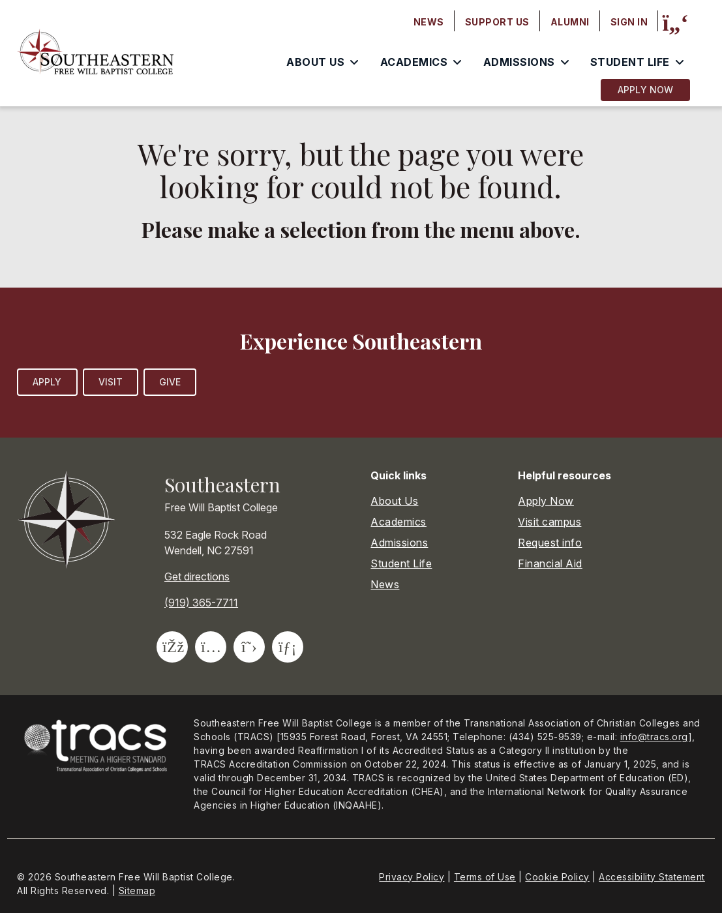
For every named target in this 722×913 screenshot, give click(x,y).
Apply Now (645, 89)
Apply (47, 381)
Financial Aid (550, 563)
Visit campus (549, 521)
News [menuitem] (429, 21)
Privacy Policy (411, 876)
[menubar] (531, 22)
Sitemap (137, 890)
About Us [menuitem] (315, 61)
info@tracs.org (654, 736)
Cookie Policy (557, 876)
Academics (398, 521)
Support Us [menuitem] (497, 21)
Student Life (401, 563)
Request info (550, 542)
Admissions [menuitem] (519, 61)
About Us (394, 500)
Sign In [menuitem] (629, 21)
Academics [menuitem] (414, 61)
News (384, 584)
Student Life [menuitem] (630, 61)
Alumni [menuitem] (570, 21)
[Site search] (675, 23)
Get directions (197, 576)
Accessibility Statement (652, 876)
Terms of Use (485, 876)
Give (170, 381)
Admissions (399, 542)
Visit (110, 381)
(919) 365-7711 (201, 602)
